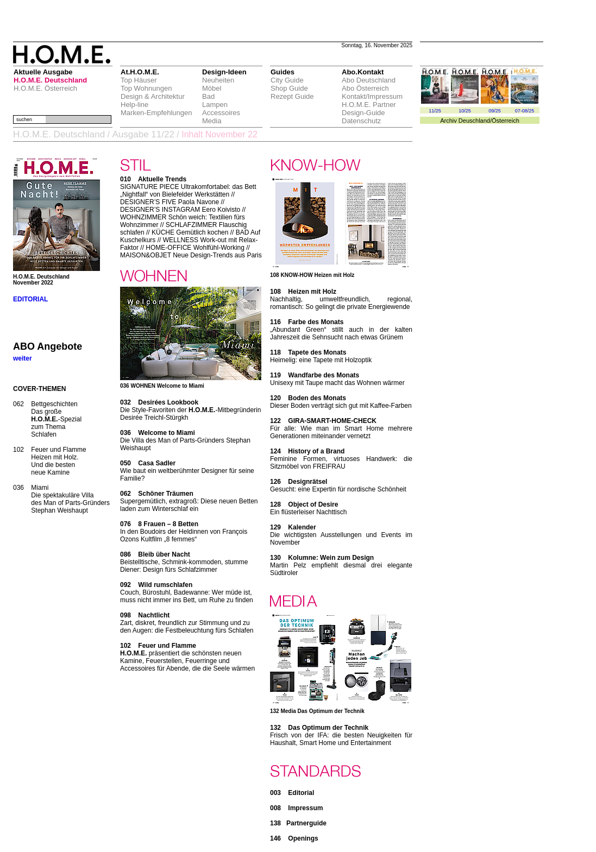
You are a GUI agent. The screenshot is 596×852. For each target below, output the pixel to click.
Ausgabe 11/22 (143, 134)
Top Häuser (138, 80)
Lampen (215, 104)
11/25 (435, 110)
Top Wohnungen (146, 88)
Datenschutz (361, 121)
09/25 (494, 110)
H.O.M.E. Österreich (45, 88)
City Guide (287, 80)
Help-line (134, 104)
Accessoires (221, 113)
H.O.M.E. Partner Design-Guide (369, 108)
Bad (208, 96)
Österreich (505, 120)
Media (211, 121)
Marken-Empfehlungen (156, 113)
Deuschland (474, 120)
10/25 (465, 110)
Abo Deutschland (369, 80)
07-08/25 (525, 110)
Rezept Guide (292, 96)
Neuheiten (218, 80)
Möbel (211, 88)
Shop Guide (289, 88)
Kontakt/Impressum (372, 96)
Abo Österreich (365, 88)
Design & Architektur (153, 96)
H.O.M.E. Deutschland (50, 80)
